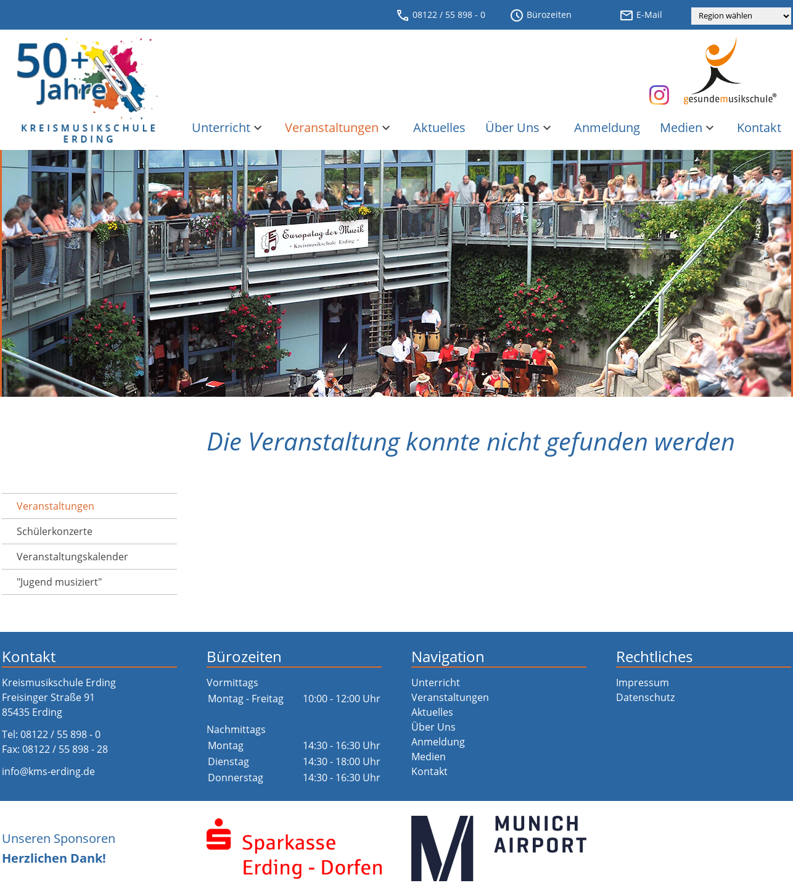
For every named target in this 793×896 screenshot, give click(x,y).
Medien (688, 127)
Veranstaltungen (339, 127)
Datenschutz (645, 697)
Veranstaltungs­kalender (72, 556)
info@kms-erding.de (48, 771)
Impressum (642, 682)
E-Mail (640, 15)
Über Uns (519, 127)
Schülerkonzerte (54, 531)
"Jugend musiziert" (59, 582)
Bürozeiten (540, 15)
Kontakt (759, 127)
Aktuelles (439, 127)
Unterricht (228, 127)
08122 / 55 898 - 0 (440, 15)
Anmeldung (607, 127)
